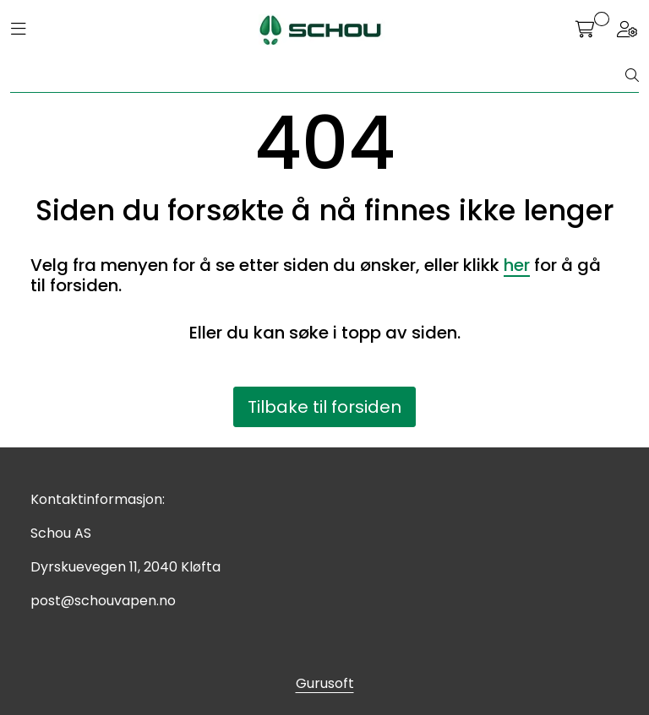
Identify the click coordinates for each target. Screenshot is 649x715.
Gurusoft (325, 683)
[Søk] (318, 76)
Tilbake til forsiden (324, 407)
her (517, 265)
